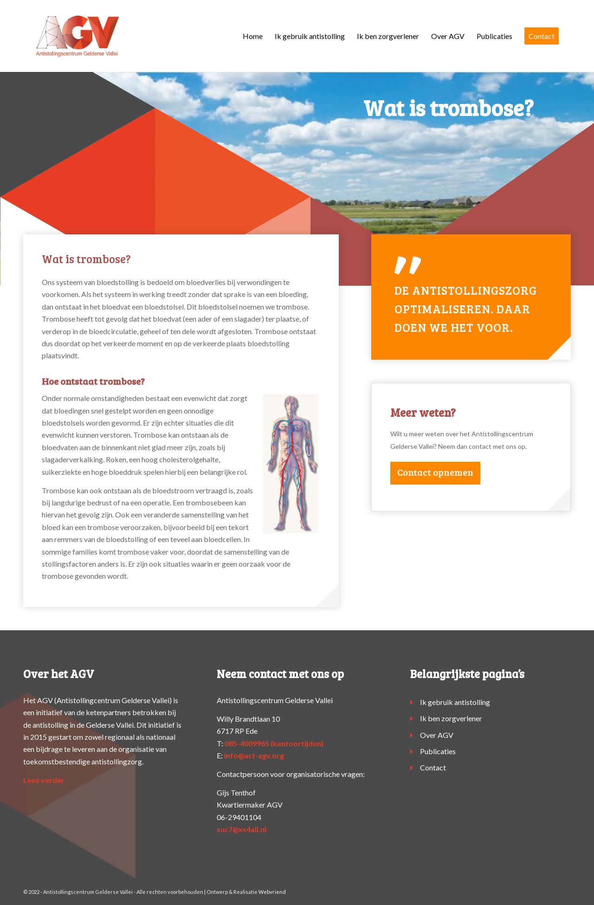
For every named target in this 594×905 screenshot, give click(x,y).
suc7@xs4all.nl (241, 829)
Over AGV (436, 734)
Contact (433, 767)
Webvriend (272, 892)
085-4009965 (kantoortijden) (274, 743)
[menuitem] (253, 36)
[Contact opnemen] (435, 473)
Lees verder (44, 780)
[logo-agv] (77, 36)
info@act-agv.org (254, 755)
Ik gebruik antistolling (455, 702)
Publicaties (438, 751)
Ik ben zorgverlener (451, 718)
